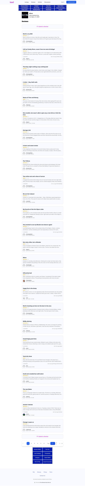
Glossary (39, 472)
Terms (51, 472)
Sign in (62, 2)
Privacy (45, 472)
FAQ (34, 472)
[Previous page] (25, 443)
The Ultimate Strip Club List (45, 482)
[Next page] (59, 443)
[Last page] (62, 443)
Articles (40, 2)
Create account (71, 2)
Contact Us (42, 475)
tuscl (12, 2)
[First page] (23, 443)
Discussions (47, 2)
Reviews (33, 2)
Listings (27, 2)
